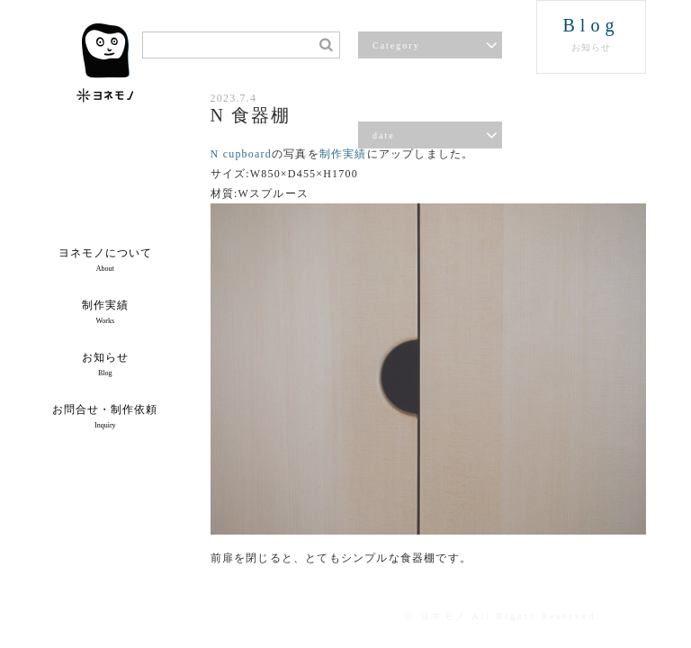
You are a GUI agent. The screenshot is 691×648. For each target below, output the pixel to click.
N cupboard (241, 154)
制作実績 (343, 154)
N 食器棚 (251, 115)
